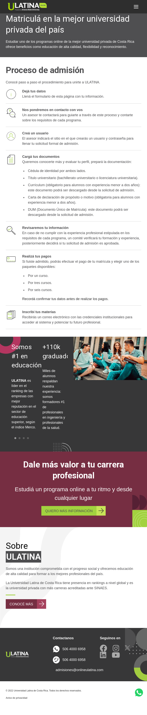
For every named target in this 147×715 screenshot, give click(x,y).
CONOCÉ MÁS (21, 612)
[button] (136, 6)
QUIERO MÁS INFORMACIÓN (69, 519)
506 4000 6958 (69, 656)
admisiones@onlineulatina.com (75, 678)
